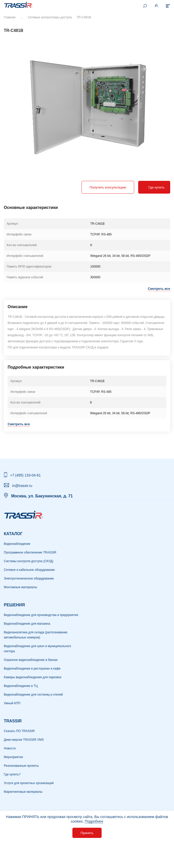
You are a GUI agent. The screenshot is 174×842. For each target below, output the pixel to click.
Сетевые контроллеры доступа (50, 17)
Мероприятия (13, 757)
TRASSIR (13, 721)
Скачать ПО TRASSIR (19, 731)
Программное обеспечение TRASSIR (30, 552)
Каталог (13, 534)
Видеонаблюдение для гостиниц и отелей (33, 694)
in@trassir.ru (22, 486)
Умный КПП (12, 703)
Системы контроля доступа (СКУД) (28, 561)
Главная (9, 17)
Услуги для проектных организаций (29, 783)
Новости (9, 748)
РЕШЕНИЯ (14, 605)
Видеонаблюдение (17, 544)
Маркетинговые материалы (23, 792)
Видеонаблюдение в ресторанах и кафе (32, 668)
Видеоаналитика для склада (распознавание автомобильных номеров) (35, 635)
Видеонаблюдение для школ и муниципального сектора (37, 648)
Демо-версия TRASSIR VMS (24, 740)
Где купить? (12, 774)
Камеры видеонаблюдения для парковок (32, 677)
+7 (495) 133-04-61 (25, 475)
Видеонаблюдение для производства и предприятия (41, 615)
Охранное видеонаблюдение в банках (31, 660)
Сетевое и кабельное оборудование (29, 570)
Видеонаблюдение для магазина (27, 623)
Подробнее (94, 821)
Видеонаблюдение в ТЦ (21, 686)
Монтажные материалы (20, 587)
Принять (87, 833)
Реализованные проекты (21, 766)
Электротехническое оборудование (29, 578)
